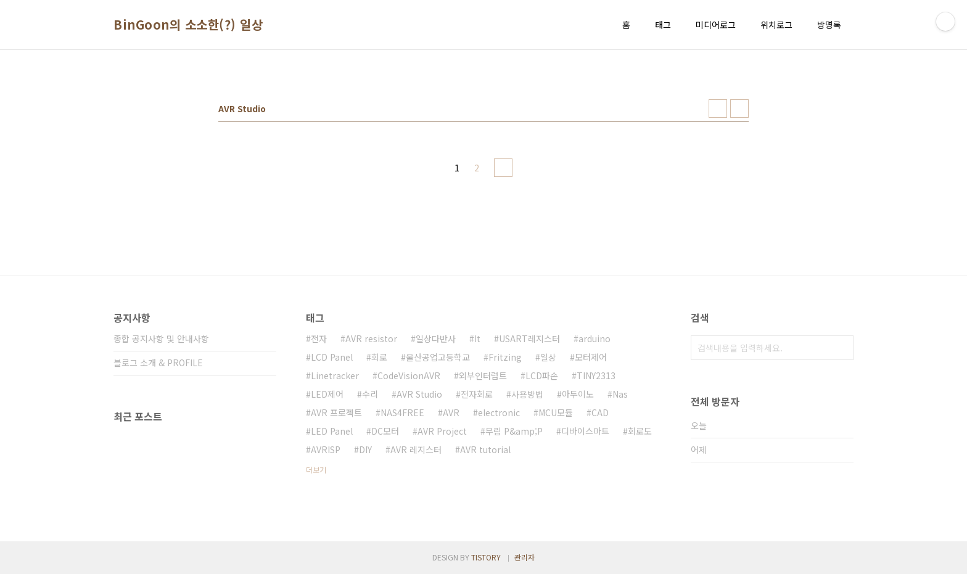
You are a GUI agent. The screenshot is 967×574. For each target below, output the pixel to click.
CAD (600, 412)
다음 (503, 167)
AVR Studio (419, 394)
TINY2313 (596, 375)
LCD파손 (541, 375)
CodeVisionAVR (408, 375)
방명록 (829, 24)
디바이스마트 (585, 431)
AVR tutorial (485, 449)
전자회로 (477, 394)
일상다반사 (436, 338)
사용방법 (527, 394)
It (477, 338)
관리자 (524, 557)
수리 (370, 394)
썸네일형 (718, 108)
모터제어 (591, 357)
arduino (594, 338)
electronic (499, 412)
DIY (365, 449)
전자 (319, 338)
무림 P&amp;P (514, 431)
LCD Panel (332, 357)
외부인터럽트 (483, 375)
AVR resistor (371, 338)
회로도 (640, 431)
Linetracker (335, 375)
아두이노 (578, 394)
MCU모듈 (555, 412)
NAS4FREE (402, 412)
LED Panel (332, 431)
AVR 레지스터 (416, 449)
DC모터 (385, 431)
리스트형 (739, 108)
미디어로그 (716, 24)
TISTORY (486, 557)
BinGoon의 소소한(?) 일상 (188, 24)
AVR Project (442, 431)
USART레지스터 (529, 338)
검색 (841, 347)
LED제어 (327, 394)
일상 (548, 357)
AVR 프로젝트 (336, 412)
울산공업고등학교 (438, 357)
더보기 (316, 469)
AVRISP (325, 449)
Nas (620, 394)
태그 (663, 24)
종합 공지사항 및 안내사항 (161, 338)
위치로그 (776, 24)
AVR (451, 412)
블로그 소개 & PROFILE (158, 362)
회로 (379, 357)
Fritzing (505, 357)
